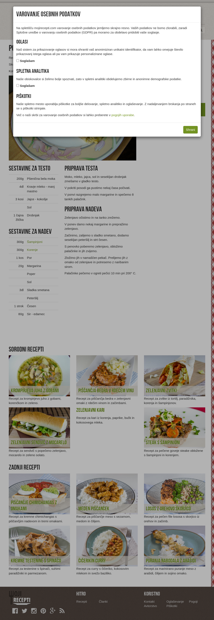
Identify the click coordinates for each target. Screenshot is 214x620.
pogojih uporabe (122, 115)
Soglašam (27, 61)
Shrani (190, 129)
